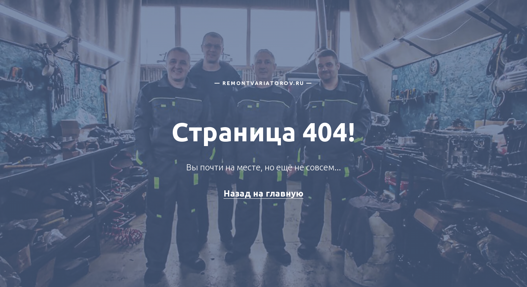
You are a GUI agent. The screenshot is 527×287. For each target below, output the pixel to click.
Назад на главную (263, 193)
